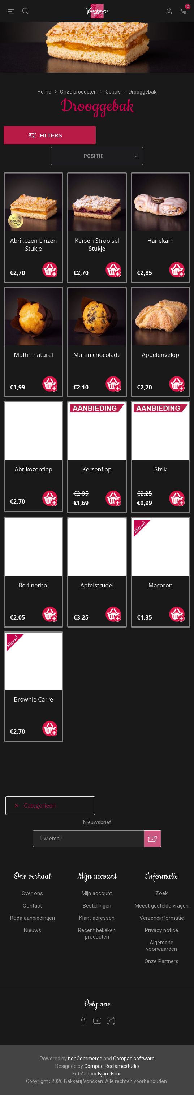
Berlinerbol (33, 578)
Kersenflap (97, 462)
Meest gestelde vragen (162, 898)
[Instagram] (111, 1013)
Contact (32, 898)
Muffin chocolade (97, 348)
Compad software (134, 1051)
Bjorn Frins (110, 1066)
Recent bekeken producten (97, 926)
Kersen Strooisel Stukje (97, 237)
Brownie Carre (33, 693)
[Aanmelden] (88, 831)
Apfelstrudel (96, 578)
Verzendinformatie (161, 911)
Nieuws (32, 923)
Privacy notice (161, 923)
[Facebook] (83, 1013)
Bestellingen (97, 898)
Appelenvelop (160, 348)
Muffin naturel (33, 348)
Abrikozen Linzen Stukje (33, 237)
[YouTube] (97, 1013)
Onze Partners (161, 954)
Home (44, 85)
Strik (160, 462)
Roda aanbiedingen (32, 911)
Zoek (161, 886)
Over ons (32, 886)
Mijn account (97, 886)
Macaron (160, 578)
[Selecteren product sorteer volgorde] (97, 149)
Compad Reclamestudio (111, 1059)
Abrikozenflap (33, 462)
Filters (51, 128)
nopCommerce (85, 1051)
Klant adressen (97, 911)
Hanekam (160, 233)
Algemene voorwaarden (161, 938)
